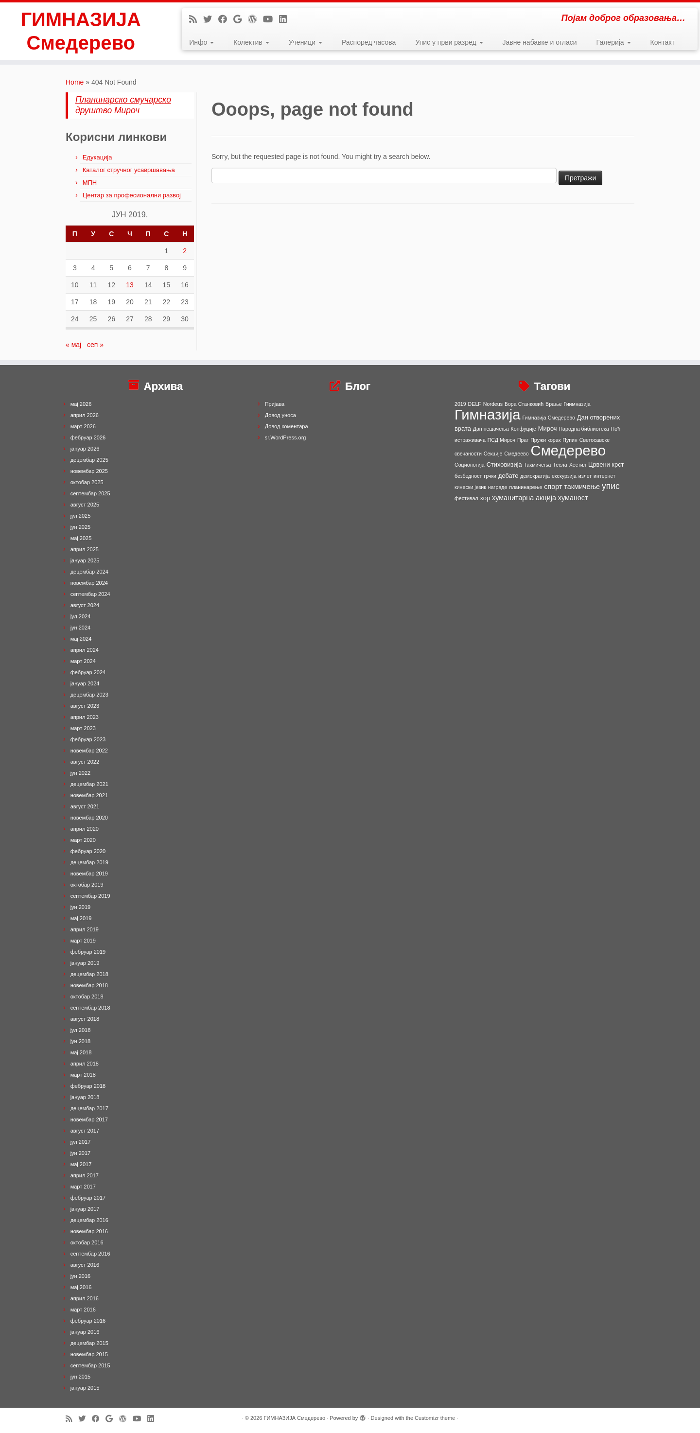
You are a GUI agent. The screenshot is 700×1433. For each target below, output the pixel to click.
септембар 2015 (90, 1365)
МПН (90, 182)
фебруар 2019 (87, 952)
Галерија (613, 42)
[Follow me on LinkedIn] (286, 19)
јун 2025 (80, 527)
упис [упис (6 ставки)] (611, 486)
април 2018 (84, 1063)
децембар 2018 (89, 974)
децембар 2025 (89, 460)
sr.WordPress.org (285, 437)
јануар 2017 (85, 1209)
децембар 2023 (89, 695)
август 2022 (84, 762)
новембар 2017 (89, 1119)
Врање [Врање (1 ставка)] (553, 404)
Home (75, 82)
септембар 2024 (90, 594)
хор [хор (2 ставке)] (485, 498)
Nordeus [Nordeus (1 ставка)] (493, 404)
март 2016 (83, 1309)
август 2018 (84, 1019)
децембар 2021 (89, 784)
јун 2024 (80, 627)
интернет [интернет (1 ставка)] (604, 476)
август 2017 (84, 1131)
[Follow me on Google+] (240, 19)
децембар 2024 (89, 572)
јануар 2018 (85, 1097)
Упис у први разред (449, 42)
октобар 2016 (87, 1242)
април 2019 (84, 929)
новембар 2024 (89, 583)
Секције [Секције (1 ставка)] (493, 453)
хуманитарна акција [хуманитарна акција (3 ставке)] (524, 498)
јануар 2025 (85, 560)
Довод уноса (280, 415)
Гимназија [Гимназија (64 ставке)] (488, 414)
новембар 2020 (89, 818)
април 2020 (84, 829)
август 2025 (84, 504)
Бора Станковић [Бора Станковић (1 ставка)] (524, 404)
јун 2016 (80, 1276)
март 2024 (83, 661)
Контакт (662, 42)
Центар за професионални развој (132, 195)
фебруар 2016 (87, 1321)
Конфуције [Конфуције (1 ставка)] (523, 429)
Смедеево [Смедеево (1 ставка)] (516, 453)
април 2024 (84, 650)
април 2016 (84, 1298)
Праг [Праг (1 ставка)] (522, 440)
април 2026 (84, 415)
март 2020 (83, 840)
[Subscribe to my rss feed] (196, 19)
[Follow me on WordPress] (255, 19)
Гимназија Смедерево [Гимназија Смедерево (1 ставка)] (549, 417)
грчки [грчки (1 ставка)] (490, 476)
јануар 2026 (85, 449)
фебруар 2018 (87, 1086)
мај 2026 (81, 404)
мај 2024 (81, 639)
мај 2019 (81, 918)
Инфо (201, 42)
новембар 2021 (89, 795)
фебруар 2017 (87, 1198)
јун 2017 (80, 1153)
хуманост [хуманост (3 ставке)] (573, 498)
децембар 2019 (89, 862)
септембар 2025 (90, 493)
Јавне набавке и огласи (540, 42)
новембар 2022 (89, 750)
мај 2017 (81, 1164)
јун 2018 (80, 1041)
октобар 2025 (87, 482)
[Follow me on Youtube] (271, 19)
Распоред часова (369, 42)
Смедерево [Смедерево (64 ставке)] (568, 450)
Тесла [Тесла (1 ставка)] (560, 465)
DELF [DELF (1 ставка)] (474, 404)
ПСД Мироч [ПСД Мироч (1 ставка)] (501, 440)
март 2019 (83, 941)
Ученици (305, 42)
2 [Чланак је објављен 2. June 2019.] (185, 251)
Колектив (251, 42)
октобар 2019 (87, 885)
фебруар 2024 (87, 672)
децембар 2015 (89, 1343)
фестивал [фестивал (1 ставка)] (466, 498)
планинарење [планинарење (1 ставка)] (525, 487)
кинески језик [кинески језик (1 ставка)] (470, 487)
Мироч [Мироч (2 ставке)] (547, 428)
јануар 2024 (85, 683)
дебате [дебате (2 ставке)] (508, 475)
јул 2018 (80, 1030)
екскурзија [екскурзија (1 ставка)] (564, 476)
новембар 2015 (89, 1354)
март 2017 (83, 1186)
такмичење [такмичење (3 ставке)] (582, 486)
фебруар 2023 (87, 739)
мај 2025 (81, 538)
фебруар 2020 (87, 851)
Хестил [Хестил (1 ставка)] (577, 465)
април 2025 (84, 549)
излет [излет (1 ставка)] (585, 476)
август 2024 (84, 605)
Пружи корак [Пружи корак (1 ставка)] (545, 440)
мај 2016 (81, 1287)
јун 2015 (80, 1377)
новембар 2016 (89, 1231)
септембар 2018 (90, 1008)
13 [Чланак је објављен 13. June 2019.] (130, 285)
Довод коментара (286, 426)
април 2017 (84, 1175)
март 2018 (83, 1075)
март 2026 (83, 426)
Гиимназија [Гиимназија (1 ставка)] (577, 404)
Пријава (275, 404)
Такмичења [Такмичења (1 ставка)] (537, 465)
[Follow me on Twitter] (210, 19)
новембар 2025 (89, 471)
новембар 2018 (89, 985)
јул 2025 (80, 516)
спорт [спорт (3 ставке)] (553, 486)
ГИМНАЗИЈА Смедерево (80, 31)
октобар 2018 (87, 996)
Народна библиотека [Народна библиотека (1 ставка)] (584, 429)
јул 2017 (80, 1142)
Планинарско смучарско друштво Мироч (123, 105)
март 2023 (83, 728)
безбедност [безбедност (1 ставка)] (468, 476)
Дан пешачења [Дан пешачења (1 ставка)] (491, 429)
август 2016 (84, 1265)
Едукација (97, 157)
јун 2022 (80, 773)
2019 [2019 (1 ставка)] (460, 404)
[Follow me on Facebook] (225, 19)
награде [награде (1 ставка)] (498, 487)
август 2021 (84, 806)
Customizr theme (435, 1418)
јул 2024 (80, 616)
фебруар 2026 (87, 437)
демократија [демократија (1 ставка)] (535, 476)
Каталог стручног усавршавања (129, 170)
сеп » (95, 345)
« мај (73, 345)
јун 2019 (80, 907)
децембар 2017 (89, 1108)
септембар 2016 (90, 1254)
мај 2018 (81, 1052)
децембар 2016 (89, 1220)
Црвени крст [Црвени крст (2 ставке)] (606, 464)
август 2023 (84, 706)
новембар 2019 (89, 873)
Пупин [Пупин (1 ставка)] (570, 440)
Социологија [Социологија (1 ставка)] (470, 465)
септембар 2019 (90, 896)
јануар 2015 (85, 1388)
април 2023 (84, 717)
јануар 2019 (85, 963)
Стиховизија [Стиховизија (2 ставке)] (504, 464)
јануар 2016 (85, 1332)
